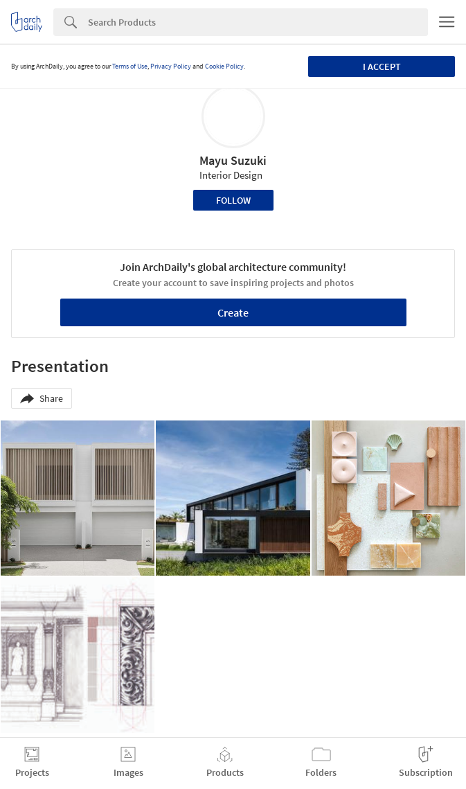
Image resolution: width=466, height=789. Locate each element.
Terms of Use (129, 66)
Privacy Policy (170, 66)
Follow (233, 200)
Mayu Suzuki (233, 160)
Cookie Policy (224, 66)
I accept (382, 66)
